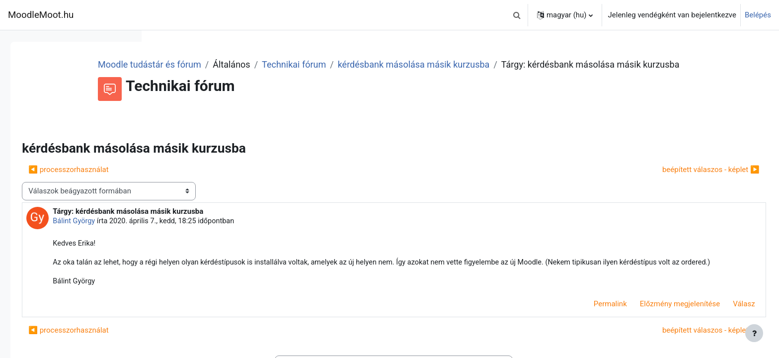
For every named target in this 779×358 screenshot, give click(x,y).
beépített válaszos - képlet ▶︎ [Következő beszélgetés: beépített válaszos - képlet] (688, 183)
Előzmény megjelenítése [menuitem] (658, 330)
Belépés (758, 14)
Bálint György (213, 234)
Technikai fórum (417, 64)
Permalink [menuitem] (588, 330)
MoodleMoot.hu (41, 14)
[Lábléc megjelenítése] (754, 333)
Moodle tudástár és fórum (272, 64)
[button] (517, 15)
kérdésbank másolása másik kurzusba (537, 64)
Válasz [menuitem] (722, 330)
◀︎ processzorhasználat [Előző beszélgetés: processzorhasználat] (207, 183)
